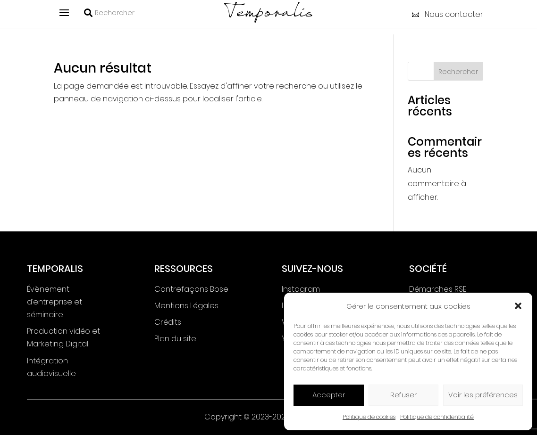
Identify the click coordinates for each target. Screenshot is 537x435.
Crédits (167, 322)
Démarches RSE (438, 289)
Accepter (328, 395)
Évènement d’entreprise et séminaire (54, 302)
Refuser (403, 395)
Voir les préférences (483, 395)
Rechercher (458, 71)
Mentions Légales (186, 305)
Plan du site (175, 338)
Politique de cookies (369, 417)
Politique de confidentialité (437, 417)
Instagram (301, 289)
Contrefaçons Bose (191, 289)
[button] (518, 306)
